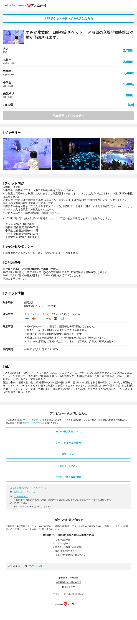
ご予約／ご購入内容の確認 (68, 477)
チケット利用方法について (68, 443)
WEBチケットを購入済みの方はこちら (68, 18)
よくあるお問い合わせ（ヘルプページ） (29, 488)
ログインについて (68, 466)
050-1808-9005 (21, 496)
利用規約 (33, 212)
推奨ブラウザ (68, 587)
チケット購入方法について (68, 431)
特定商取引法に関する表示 (68, 582)
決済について (68, 454)
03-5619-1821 (35, 566)
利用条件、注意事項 (68, 578)
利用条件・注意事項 (30, 423)
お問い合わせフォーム (24, 492)
